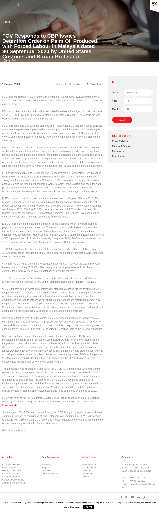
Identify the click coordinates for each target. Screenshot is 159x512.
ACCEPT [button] (88, 507)
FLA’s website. (10, 405)
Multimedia (118, 151)
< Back (6, 22)
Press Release (120, 141)
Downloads (118, 156)
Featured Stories (121, 146)
